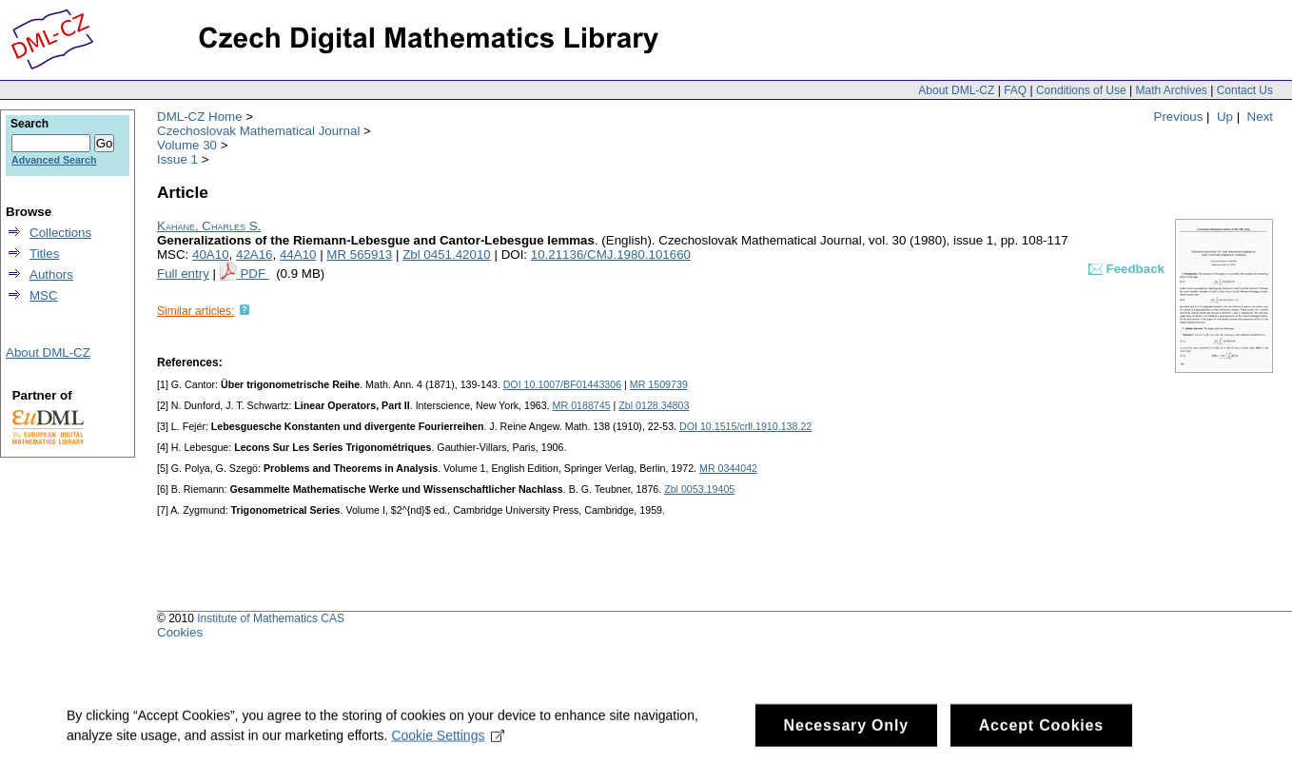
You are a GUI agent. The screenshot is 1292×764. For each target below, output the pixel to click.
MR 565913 (359, 254)
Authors (51, 274)
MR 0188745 (582, 405)
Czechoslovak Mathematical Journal (258, 131)
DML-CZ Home (200, 116)
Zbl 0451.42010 (446, 254)
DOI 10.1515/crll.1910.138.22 (745, 426)
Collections (60, 232)
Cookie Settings (447, 743)
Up (1225, 116)
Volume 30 (187, 145)
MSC (43, 295)
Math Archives (1170, 90)
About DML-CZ (956, 90)
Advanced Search (53, 160)
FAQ (1015, 90)
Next (1260, 116)
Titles (44, 253)
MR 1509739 (659, 384)
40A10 (210, 254)
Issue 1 (177, 159)
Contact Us (1245, 90)
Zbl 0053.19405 (699, 489)
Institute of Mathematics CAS (270, 618)
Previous (1179, 116)
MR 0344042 (728, 468)
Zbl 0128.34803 (653, 405)
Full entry (183, 273)
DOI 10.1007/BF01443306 (562, 384)
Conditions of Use (1081, 90)
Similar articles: (195, 311)
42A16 (254, 254)
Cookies (180, 632)
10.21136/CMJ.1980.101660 (611, 254)
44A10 (298, 254)
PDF (254, 273)
